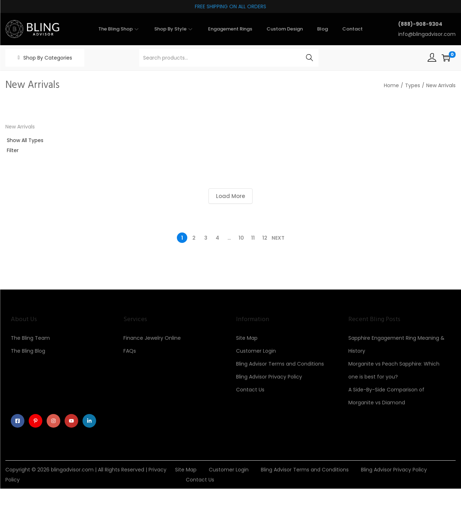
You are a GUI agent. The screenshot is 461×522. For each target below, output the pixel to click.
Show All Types (25, 140)
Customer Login (256, 350)
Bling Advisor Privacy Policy (269, 376)
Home (391, 85)
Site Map (247, 338)
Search (309, 57)
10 (241, 237)
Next (278, 237)
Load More (230, 196)
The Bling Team (30, 338)
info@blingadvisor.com (427, 34)
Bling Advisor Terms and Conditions (280, 363)
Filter (13, 150)
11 (253, 237)
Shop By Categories (47, 57)
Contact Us (250, 389)
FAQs (129, 350)
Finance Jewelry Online (152, 338)
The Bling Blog (28, 350)
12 (264, 237)
